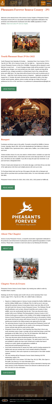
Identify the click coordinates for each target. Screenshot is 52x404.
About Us (7, 248)
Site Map (19, 390)
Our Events (8, 373)
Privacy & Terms (30, 390)
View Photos (9, 89)
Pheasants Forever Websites (24, 401)
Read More (8, 187)
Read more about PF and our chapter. (17, 23)
